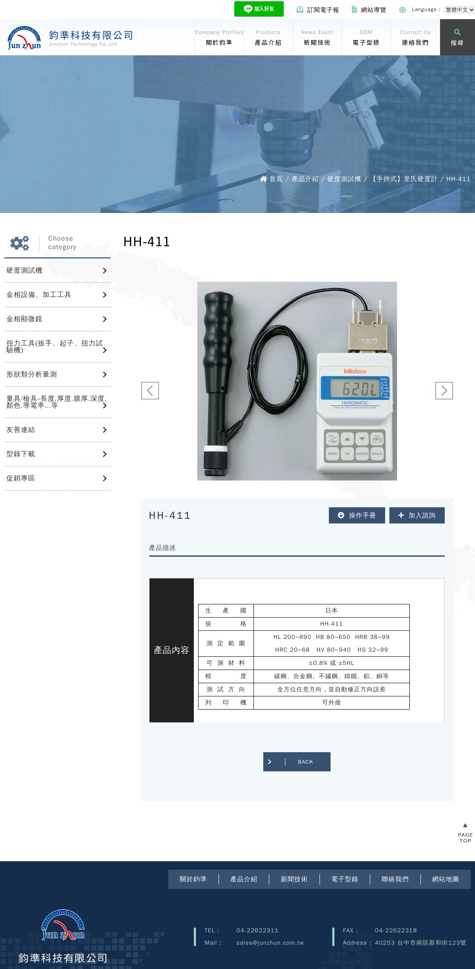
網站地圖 (445, 879)
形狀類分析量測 (31, 374)
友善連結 (20, 429)
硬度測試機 (24, 270)
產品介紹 (244, 879)
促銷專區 (20, 478)
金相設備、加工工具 (39, 294)
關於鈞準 (193, 879)
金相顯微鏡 (24, 318)
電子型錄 (344, 879)
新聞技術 (294, 879)
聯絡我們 (395, 879)
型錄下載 (20, 453)
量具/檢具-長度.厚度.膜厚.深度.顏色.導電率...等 (56, 402)
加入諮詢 (417, 515)
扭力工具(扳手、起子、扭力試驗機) (54, 346)
